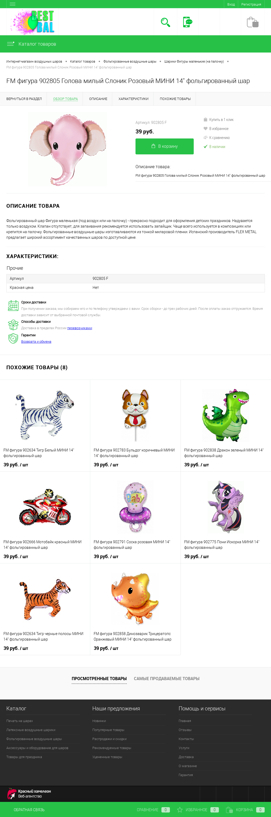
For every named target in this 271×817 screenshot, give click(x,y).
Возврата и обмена (36, 342)
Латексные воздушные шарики (30, 730)
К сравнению (216, 137)
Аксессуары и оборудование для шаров (37, 748)
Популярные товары (108, 730)
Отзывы (185, 730)
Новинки (99, 721)
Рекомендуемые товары (111, 748)
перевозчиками (79, 328)
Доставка (186, 757)
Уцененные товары (107, 757)
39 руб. (145, 131)
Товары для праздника (24, 757)
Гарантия (186, 775)
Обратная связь (25, 810)
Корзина (245, 810)
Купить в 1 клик (218, 119)
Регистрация (251, 4)
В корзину (165, 146)
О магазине (188, 766)
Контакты (186, 739)
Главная (185, 721)
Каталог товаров (31, 44)
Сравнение (149, 810)
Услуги (184, 748)
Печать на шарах (19, 721)
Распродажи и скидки (109, 739)
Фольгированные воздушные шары (34, 739)
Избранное (198, 810)
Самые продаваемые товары (167, 678)
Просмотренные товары (99, 678)
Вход (231, 4)
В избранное (216, 128)
